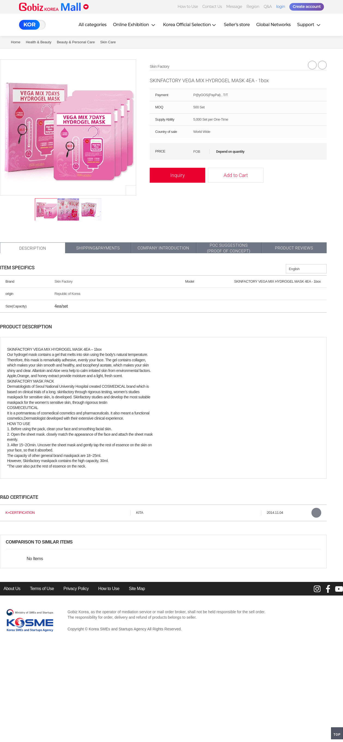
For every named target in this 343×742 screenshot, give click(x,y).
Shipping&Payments (98, 248)
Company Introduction (163, 248)
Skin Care (108, 42)
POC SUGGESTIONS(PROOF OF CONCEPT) (228, 248)
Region (252, 6)
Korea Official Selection (190, 24)
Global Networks (273, 24)
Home (15, 42)
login (280, 6)
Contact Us (212, 6)
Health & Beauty (38, 42)
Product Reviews (294, 248)
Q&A (268, 6)
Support (309, 24)
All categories (92, 24)
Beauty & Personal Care (76, 42)
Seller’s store (237, 24)
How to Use (187, 6)
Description (32, 248)
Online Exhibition (135, 24)
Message (234, 6)
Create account (307, 6)
